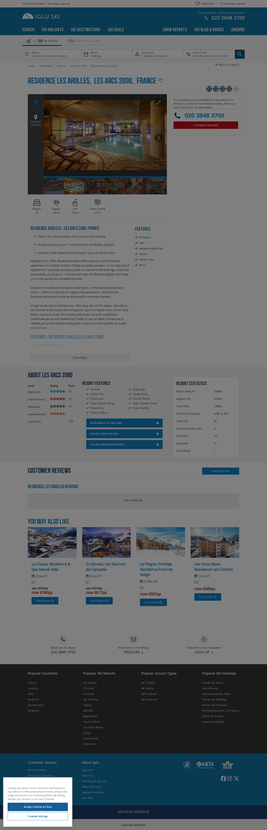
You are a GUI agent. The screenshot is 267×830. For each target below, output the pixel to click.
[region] (37, 802)
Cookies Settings (38, 816)
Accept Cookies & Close (38, 806)
